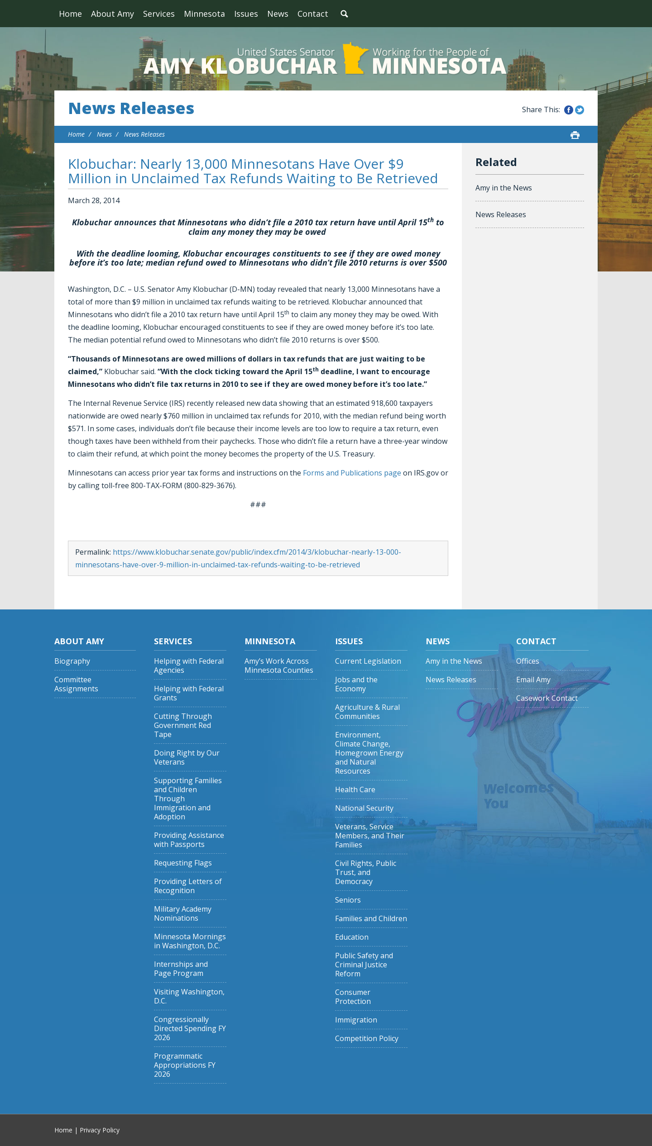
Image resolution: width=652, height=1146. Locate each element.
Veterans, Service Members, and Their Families (369, 836)
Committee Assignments (76, 684)
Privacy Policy (100, 1130)
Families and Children (371, 918)
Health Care (355, 789)
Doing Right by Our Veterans (187, 757)
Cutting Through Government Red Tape (183, 725)
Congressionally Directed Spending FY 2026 (190, 1028)
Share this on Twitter (579, 109)
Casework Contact (547, 698)
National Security (364, 808)
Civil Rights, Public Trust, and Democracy (365, 872)
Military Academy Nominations (182, 913)
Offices (527, 661)
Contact (312, 13)
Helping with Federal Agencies (189, 665)
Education (352, 937)
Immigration (356, 1020)
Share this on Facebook (568, 109)
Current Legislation (368, 661)
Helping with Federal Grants (189, 693)
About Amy (112, 13)
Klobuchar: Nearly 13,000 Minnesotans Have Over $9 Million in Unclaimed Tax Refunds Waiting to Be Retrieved (253, 170)
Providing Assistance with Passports (189, 840)
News (277, 13)
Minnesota (204, 13)
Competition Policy (366, 1038)
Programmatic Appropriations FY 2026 (185, 1065)
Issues (246, 13)
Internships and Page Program (181, 969)
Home (70, 13)
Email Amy (533, 680)
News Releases (131, 108)
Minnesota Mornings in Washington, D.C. (190, 941)
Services (159, 13)
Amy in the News (503, 188)
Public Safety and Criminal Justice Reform (364, 965)
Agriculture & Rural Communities (367, 712)
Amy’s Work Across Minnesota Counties (278, 665)
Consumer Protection (353, 997)
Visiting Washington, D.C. (189, 996)
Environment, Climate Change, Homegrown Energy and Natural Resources (369, 753)
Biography (72, 661)
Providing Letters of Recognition (188, 886)
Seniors (348, 900)
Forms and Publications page (352, 473)
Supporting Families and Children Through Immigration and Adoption (188, 799)
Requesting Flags (183, 863)
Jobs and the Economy (356, 684)
